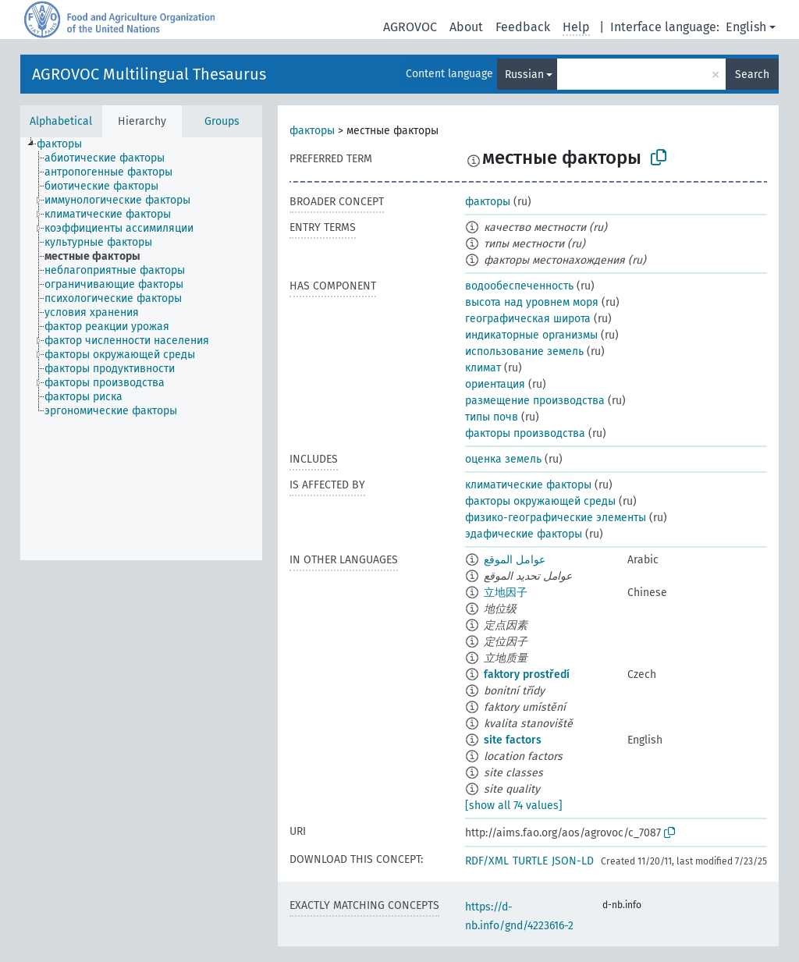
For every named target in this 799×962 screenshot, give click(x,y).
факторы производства (525, 433)
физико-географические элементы (555, 517)
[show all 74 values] (514, 805)
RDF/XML (487, 861)
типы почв (491, 417)
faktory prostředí (527, 674)
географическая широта (528, 318)
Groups (222, 121)
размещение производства (535, 400)
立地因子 (505, 592)
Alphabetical (61, 121)
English (746, 27)
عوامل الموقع (514, 559)
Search (752, 74)
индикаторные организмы (531, 335)
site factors (513, 740)
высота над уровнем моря (531, 302)
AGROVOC (410, 27)
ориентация (495, 384)
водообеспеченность (519, 286)
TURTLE (530, 861)
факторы (312, 130)
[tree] (141, 348)
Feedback (522, 27)
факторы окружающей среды (540, 501)
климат (483, 368)
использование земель (524, 351)
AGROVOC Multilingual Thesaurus (149, 74)
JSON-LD (573, 861)
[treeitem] (66, 144)
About (466, 27)
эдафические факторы (523, 534)
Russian (524, 74)
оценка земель (503, 459)
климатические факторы (528, 485)
